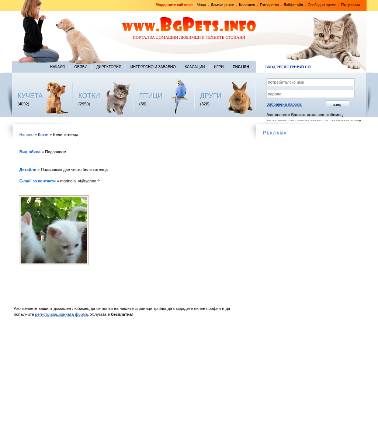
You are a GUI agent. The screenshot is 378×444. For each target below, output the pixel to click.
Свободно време (322, 5)
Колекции (247, 5)
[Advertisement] (129, 382)
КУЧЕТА (30, 95)
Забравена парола (284, 104)
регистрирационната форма (61, 314)
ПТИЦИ (151, 95)
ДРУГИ (211, 95)
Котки (43, 134)
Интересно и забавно (153, 67)
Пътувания (350, 5)
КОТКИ (89, 95)
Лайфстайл (293, 5)
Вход (270, 67)
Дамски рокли (222, 5)
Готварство (269, 5)
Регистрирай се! (294, 67)
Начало (57, 67)
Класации (195, 67)
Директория (108, 67)
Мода (201, 5)
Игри (218, 67)
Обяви (80, 67)
